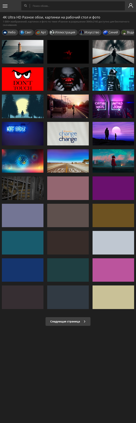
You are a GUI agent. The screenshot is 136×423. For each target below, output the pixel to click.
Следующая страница (68, 321)
